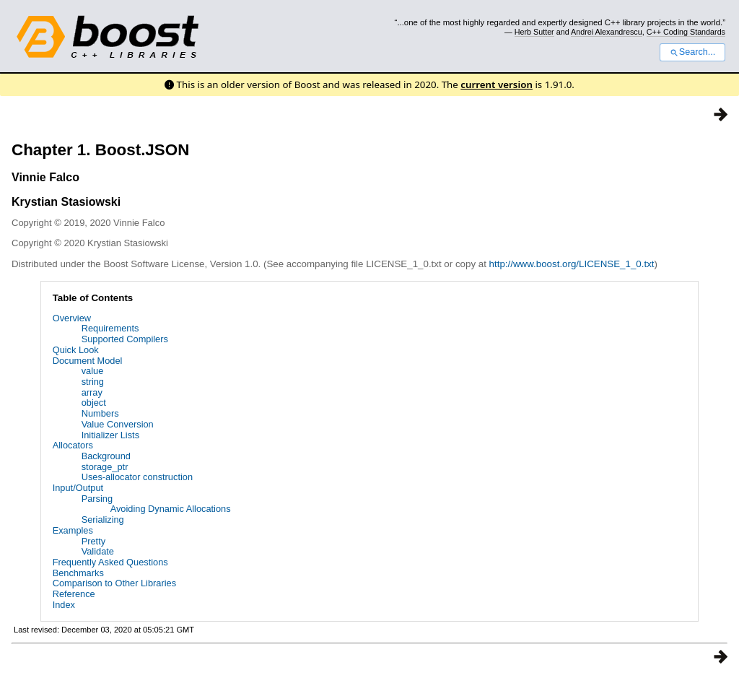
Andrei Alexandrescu (606, 31)
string (93, 381)
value (93, 370)
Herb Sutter (534, 31)
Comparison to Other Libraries (114, 583)
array (92, 392)
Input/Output (78, 487)
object (94, 402)
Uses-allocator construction (137, 476)
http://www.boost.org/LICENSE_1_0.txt (572, 263)
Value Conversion (118, 424)
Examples (73, 530)
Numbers (100, 413)
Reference (74, 593)
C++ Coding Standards (686, 31)
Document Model (88, 360)
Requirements (110, 328)
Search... (692, 52)
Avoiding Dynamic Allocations (170, 508)
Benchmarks (78, 573)
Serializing (103, 519)
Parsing (97, 498)
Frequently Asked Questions (110, 562)
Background (106, 456)
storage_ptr (105, 466)
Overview (72, 318)
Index (64, 604)
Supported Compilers (125, 339)
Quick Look (76, 349)
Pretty (93, 541)
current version (496, 84)
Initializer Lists (110, 435)
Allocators (73, 445)
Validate (98, 551)
